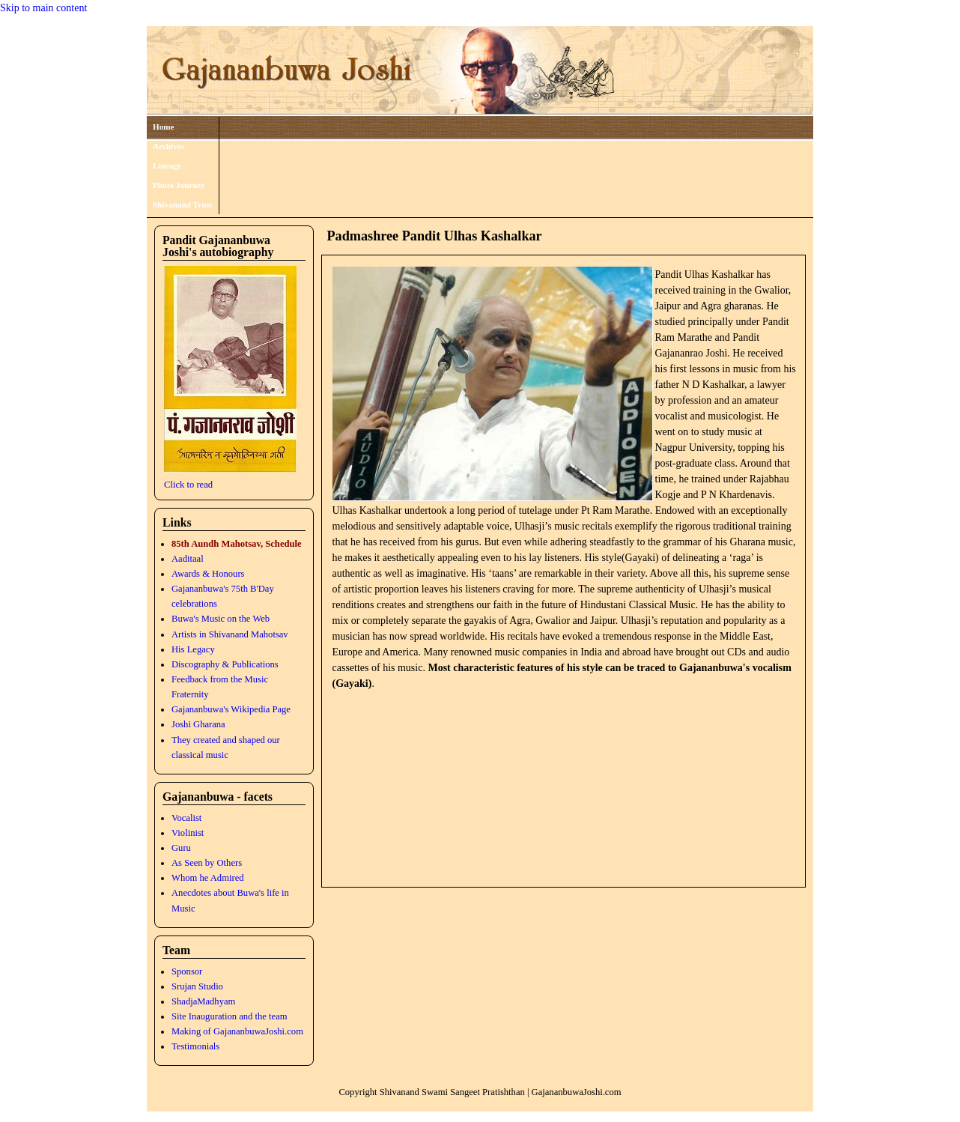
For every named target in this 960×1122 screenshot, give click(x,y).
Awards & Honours (207, 573)
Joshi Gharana (198, 724)
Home (163, 126)
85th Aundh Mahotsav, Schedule (236, 544)
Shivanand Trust (183, 204)
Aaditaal (187, 559)
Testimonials (195, 1046)
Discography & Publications (225, 664)
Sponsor (186, 971)
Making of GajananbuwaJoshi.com (237, 1031)
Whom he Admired (207, 878)
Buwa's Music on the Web (220, 618)
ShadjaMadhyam (203, 1001)
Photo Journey (179, 185)
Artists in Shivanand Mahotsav (229, 634)
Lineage (167, 165)
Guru (181, 848)
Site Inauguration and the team (229, 1016)
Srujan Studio (197, 986)
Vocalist (186, 818)
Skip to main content (43, 7)
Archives (168, 146)
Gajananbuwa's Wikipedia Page (231, 709)
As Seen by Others (206, 863)
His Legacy (193, 649)
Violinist (187, 833)
